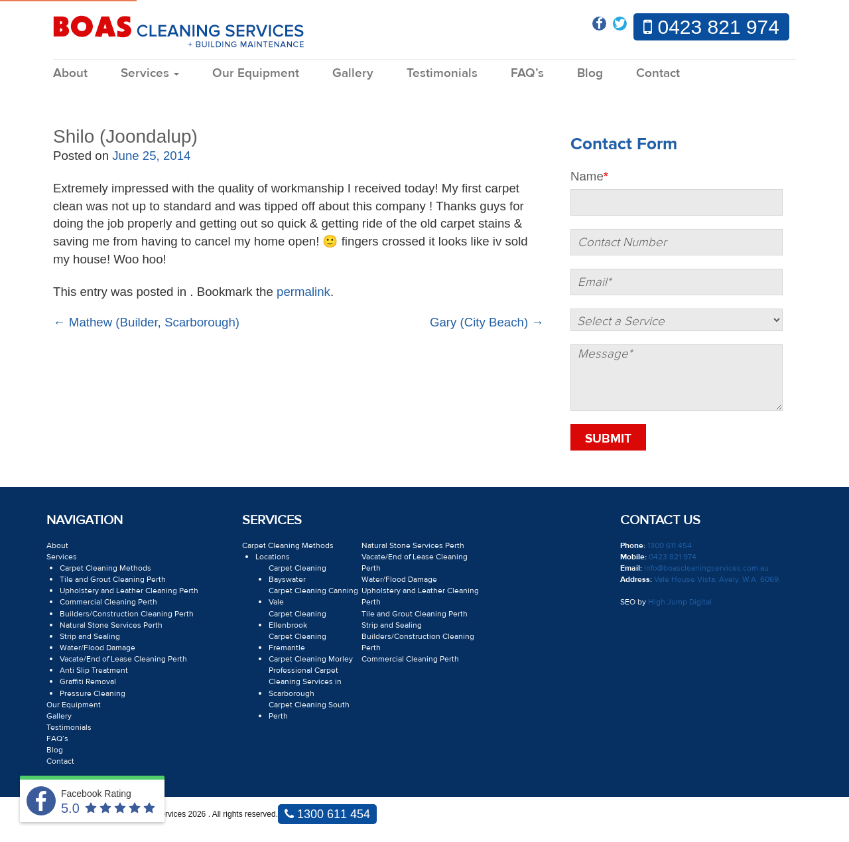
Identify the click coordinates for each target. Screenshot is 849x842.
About (70, 73)
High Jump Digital (680, 601)
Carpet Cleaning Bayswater (297, 574)
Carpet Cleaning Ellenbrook (297, 619)
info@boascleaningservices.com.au (705, 568)
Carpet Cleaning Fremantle (297, 642)
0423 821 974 (711, 27)
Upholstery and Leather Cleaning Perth (129, 590)
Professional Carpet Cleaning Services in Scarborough (305, 681)
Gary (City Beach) (487, 322)
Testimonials (442, 73)
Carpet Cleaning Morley (311, 659)
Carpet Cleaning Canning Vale (313, 596)
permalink (303, 292)
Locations (272, 556)
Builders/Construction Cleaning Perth (127, 613)
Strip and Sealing (90, 636)
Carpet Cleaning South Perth (309, 710)
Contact (658, 73)
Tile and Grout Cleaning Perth (113, 579)
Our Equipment (255, 73)
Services (150, 73)
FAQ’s (527, 73)
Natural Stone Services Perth (111, 625)
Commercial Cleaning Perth (108, 601)
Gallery (352, 73)
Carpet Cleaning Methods (105, 568)
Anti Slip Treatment (94, 670)
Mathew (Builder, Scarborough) (146, 322)
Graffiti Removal (88, 681)
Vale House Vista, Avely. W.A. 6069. (716, 579)
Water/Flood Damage (97, 647)
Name (589, 176)
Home (64, 97)
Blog (590, 73)
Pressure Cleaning (92, 693)
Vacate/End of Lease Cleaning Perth (123, 659)
